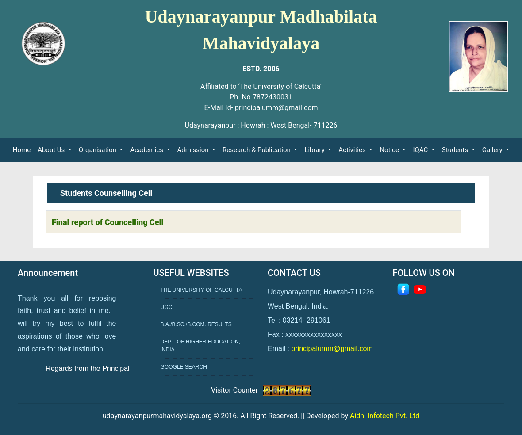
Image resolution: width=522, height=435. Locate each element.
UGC (167, 307)
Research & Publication (257, 150)
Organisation (98, 150)
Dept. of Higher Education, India (200, 346)
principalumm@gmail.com (331, 348)
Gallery (493, 150)
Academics (147, 150)
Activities (352, 150)
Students (456, 150)
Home (23, 149)
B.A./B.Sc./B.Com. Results (196, 324)
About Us (52, 150)
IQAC (421, 150)
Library (315, 150)
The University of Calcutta (201, 290)
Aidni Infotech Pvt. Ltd (384, 416)
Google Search (184, 367)
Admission (194, 150)
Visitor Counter (235, 390)
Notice (390, 150)
